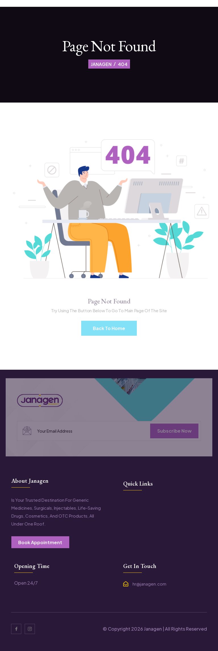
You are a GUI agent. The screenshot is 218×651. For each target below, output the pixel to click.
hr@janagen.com (149, 583)
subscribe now (174, 433)
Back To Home (109, 330)
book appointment (40, 542)
